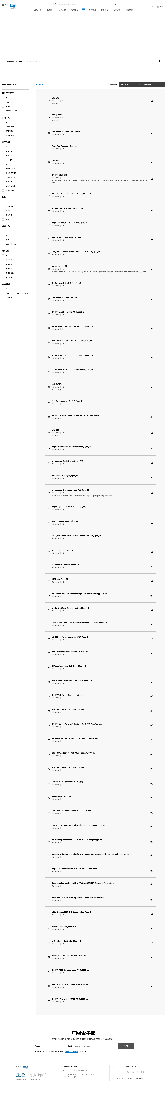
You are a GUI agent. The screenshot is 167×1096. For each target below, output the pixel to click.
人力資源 (129, 1079)
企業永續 (116, 10)
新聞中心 (74, 10)
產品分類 (37, 10)
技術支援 (62, 10)
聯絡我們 (129, 10)
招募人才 (120, 1079)
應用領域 (50, 10)
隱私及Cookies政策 (71, 1051)
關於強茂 (92, 10)
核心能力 (104, 10)
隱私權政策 (139, 1079)
